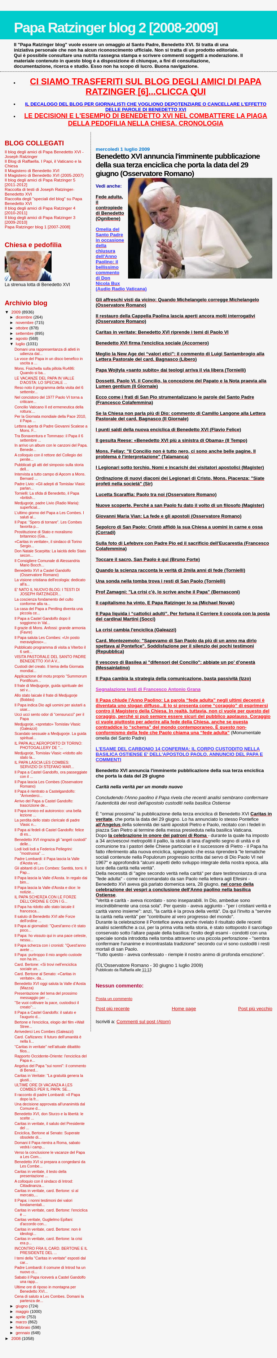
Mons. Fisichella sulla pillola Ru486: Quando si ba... (44, 370)
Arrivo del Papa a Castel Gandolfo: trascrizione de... (43, 803)
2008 (16, 1338)
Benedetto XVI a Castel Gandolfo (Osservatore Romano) (42, 572)
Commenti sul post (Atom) (143, 1021)
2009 (16, 312)
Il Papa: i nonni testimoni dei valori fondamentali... (43, 1202)
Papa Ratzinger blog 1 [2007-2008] (37, 226)
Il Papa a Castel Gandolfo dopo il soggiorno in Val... (42, 620)
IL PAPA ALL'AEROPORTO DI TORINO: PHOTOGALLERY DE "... (48, 745)
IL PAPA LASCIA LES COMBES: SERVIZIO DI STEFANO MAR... (44, 764)
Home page (184, 1008)
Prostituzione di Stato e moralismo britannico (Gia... (43, 534)
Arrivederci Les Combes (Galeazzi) (44, 1031)
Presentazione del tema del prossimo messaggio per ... (45, 995)
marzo (22, 1322)
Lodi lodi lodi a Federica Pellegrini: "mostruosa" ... (43, 851)
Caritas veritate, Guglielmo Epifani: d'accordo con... (43, 1221)
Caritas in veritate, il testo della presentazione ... (40, 1173)
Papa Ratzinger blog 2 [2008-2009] (115, 27)
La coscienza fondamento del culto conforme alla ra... (43, 601)
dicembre (25, 317)
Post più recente (112, 1008)
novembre (25, 322)
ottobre (23, 328)
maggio (23, 1311)
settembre (25, 333)
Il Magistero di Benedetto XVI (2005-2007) (44, 175)
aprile (21, 1317)
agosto (22, 338)
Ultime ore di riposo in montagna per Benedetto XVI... (45, 1289)
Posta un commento (114, 998)
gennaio (23, 1333)
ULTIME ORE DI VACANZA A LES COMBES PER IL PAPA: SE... (43, 1087)
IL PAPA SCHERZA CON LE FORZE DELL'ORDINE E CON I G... (45, 899)
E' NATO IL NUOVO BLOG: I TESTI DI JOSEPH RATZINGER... (47, 591)
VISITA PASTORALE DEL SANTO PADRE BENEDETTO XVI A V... (50, 658)
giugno (22, 1306)
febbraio (23, 1327)
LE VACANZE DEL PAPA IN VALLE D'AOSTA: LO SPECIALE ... (44, 380)
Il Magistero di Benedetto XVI (32, 170)
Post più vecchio (255, 1008)
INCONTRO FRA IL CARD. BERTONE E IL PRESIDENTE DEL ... (50, 1250)
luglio (21, 344)
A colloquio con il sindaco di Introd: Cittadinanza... (43, 1183)
